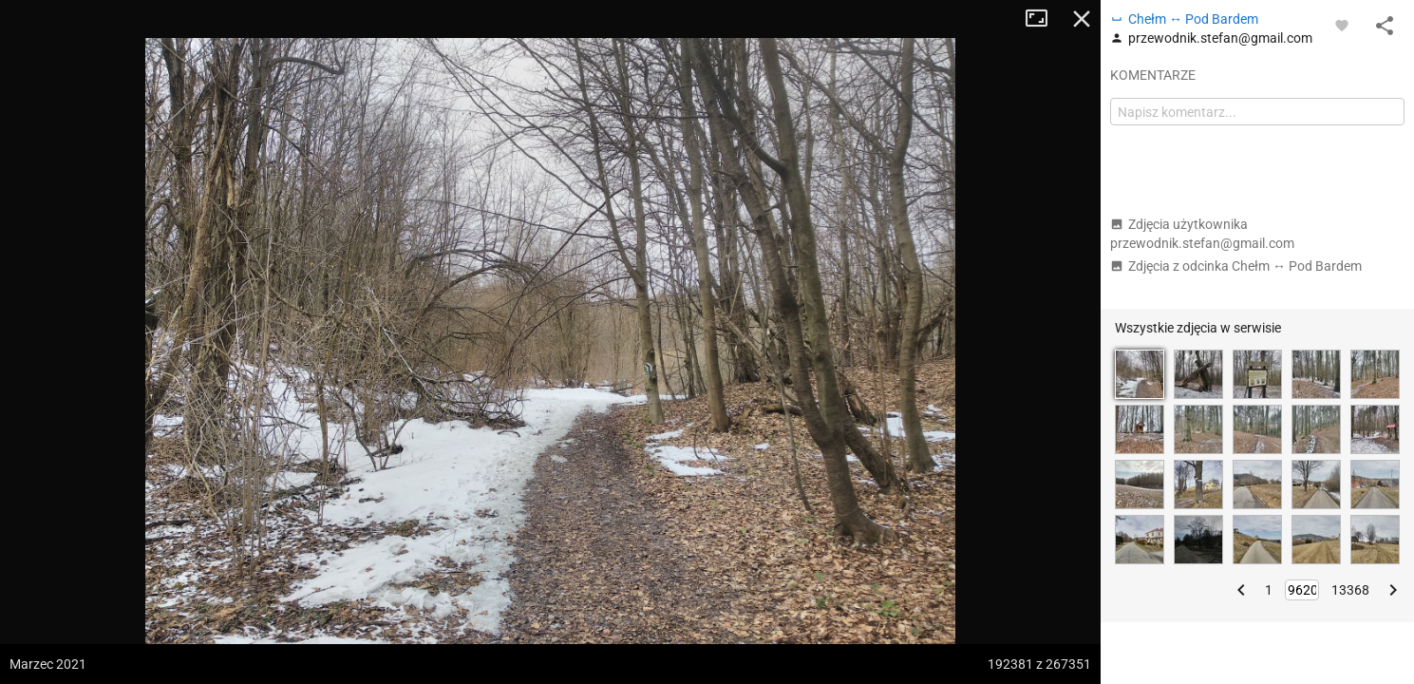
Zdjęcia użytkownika (1202, 234)
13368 (1350, 590)
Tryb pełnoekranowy (1044, 19)
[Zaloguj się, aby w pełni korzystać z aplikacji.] (1342, 24)
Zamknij (1082, 19)
